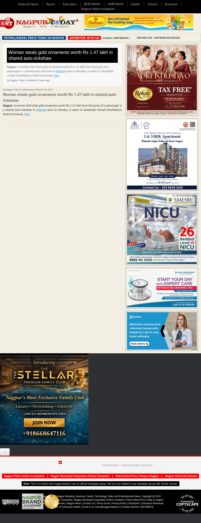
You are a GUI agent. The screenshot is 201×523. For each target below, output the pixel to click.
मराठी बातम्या (115, 4)
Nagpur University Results (181, 476)
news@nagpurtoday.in (107, 507)
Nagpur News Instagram (98, 9)
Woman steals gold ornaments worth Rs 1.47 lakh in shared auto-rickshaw (60, 55)
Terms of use (103, 503)
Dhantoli (60, 71)
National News (28, 4)
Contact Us (89, 503)
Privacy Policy (119, 503)
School (152, 4)
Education (70, 4)
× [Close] (4, 452)
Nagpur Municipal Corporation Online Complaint (80, 476)
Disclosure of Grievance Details (64, 507)
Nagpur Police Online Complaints (24, 476)
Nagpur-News (74, 503)
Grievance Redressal (153, 503)
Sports (50, 4)
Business (171, 4)
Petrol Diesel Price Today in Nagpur (137, 476)
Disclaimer (134, 503)
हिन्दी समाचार (92, 4)
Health (135, 4)
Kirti (56, 75)
